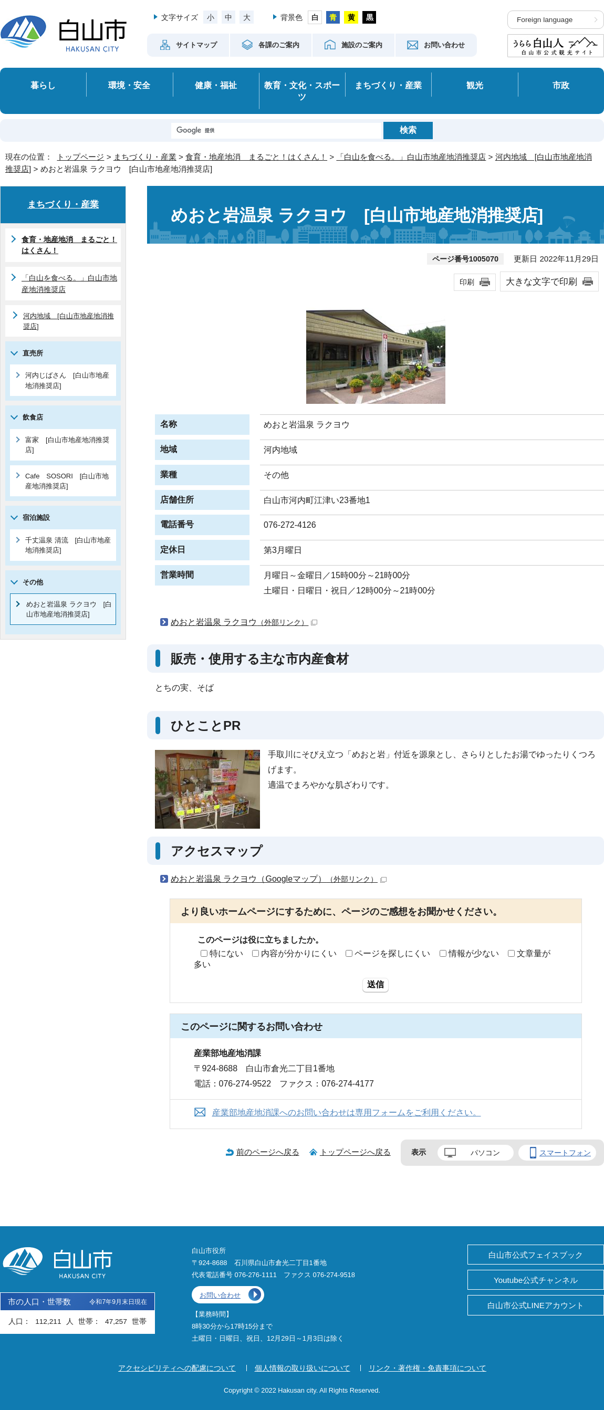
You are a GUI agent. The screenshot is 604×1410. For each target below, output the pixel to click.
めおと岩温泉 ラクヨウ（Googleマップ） (279, 878)
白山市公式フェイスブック (535, 1254)
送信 (375, 984)
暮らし (43, 85)
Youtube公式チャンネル (536, 1280)
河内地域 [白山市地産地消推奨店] (68, 321)
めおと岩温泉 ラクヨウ (244, 622)
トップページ (80, 156)
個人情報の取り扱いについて (302, 1368)
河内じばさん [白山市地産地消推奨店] (67, 380)
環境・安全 (129, 85)
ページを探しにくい (392, 953)
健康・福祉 (216, 85)
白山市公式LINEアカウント (535, 1305)
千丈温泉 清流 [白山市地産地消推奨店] (68, 545)
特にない (226, 953)
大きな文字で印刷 (541, 281)
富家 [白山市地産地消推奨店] (67, 445)
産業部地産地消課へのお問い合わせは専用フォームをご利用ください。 (346, 1112)
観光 (474, 85)
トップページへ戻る (355, 1151)
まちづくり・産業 (388, 85)
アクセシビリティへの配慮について (177, 1368)
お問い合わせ (220, 1295)
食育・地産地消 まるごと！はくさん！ (256, 156)
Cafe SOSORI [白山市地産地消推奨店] (67, 481)
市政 (561, 85)
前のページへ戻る (267, 1151)
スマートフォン (565, 1152)
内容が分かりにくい (299, 953)
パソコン (485, 1152)
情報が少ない (474, 953)
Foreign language (544, 20)
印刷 (467, 282)
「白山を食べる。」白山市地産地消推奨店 (411, 156)
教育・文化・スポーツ (302, 91)
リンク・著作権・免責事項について (427, 1368)
